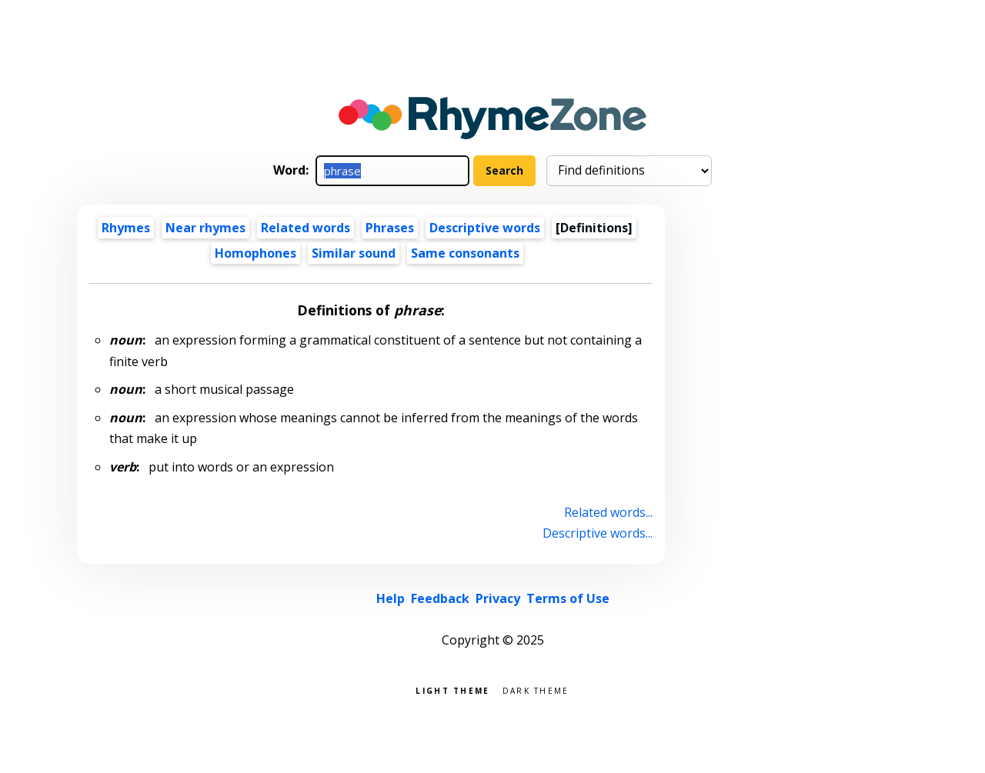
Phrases (390, 227)
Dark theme (536, 689)
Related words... (608, 512)
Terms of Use (567, 598)
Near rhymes (205, 227)
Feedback (440, 598)
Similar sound (354, 253)
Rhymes (126, 227)
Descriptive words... (598, 533)
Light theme (452, 689)
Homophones (255, 253)
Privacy (498, 598)
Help (390, 598)
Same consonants (465, 253)
